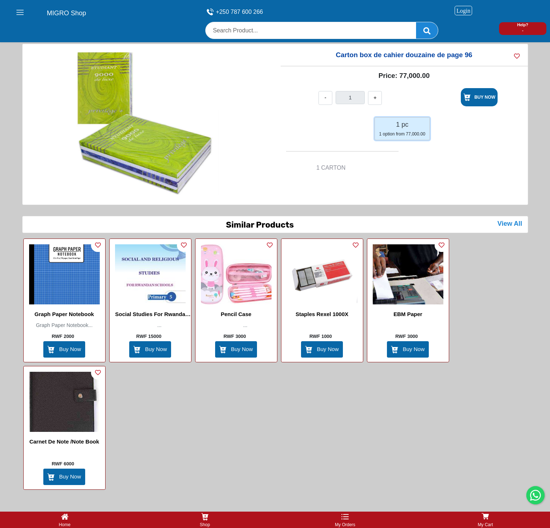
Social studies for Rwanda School (150, 315)
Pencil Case (236, 314)
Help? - (523, 27)
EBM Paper (407, 314)
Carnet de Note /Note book (64, 441)
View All (509, 223)
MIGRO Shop (66, 13)
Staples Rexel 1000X (322, 314)
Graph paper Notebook (64, 314)
